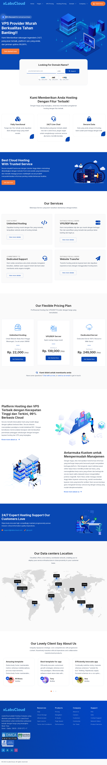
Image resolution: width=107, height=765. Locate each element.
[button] (51, 691)
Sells (92, 715)
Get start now (8, 182)
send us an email (64, 376)
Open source (41, 721)
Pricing (57, 712)
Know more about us (11, 440)
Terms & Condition (89, 762)
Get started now (10, 51)
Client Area (98, 4)
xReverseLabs (41, 718)
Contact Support (96, 718)
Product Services (96, 724)
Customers (76, 718)
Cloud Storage (42, 715)
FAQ (92, 712)
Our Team (76, 724)
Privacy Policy (100, 762)
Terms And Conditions (44, 724)
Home (32, 4)
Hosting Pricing (61, 4)
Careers (75, 715)
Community (76, 721)
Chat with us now (49, 376)
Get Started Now (17, 359)
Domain (72, 4)
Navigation (58, 715)
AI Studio (58, 718)
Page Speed (59, 721)
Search (72, 71)
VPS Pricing (50, 4)
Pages (39, 4)
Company (82, 4)
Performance (59, 724)
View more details (15, 237)
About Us (76, 712)
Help (38, 712)
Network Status (96, 721)
